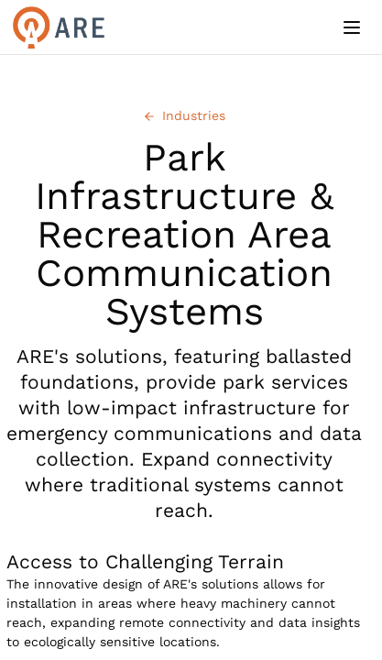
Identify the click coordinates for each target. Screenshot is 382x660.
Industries (184, 115)
